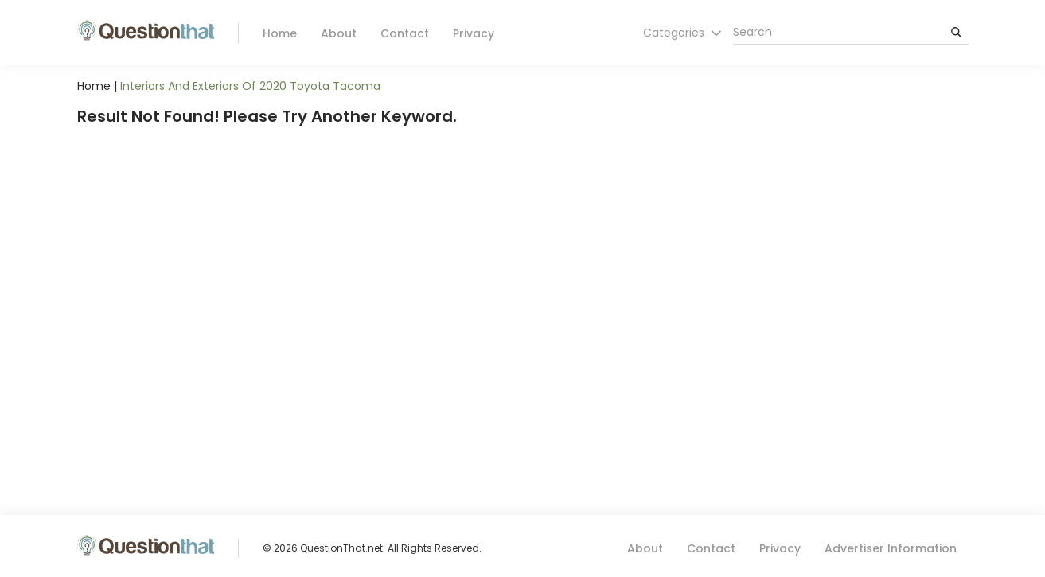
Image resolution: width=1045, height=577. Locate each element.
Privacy (473, 33)
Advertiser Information (891, 548)
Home (280, 33)
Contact (404, 33)
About (339, 33)
